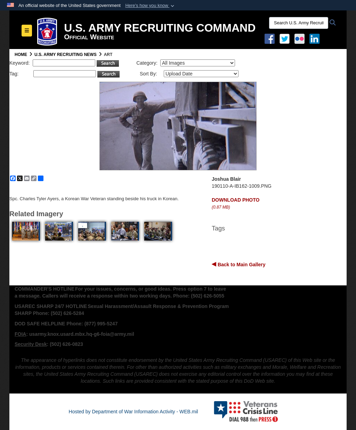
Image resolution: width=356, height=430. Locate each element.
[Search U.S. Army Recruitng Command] (298, 23)
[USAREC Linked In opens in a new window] (315, 38)
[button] (150, 5)
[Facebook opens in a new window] (270, 38)
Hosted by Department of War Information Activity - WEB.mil (133, 411)
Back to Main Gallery (241, 264)
